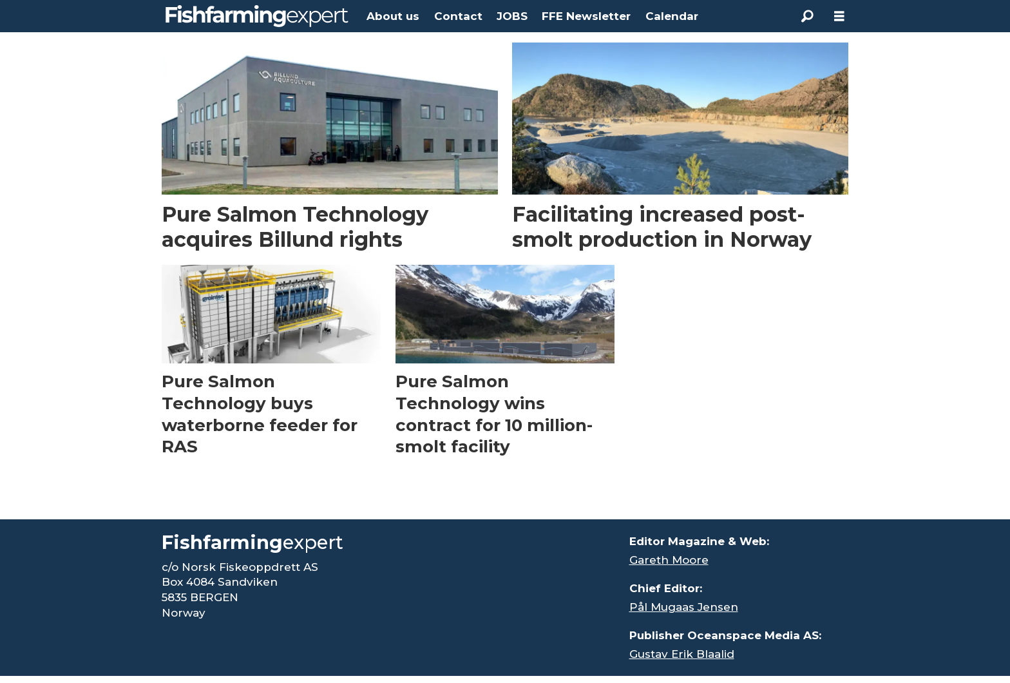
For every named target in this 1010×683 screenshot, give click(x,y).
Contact (458, 16)
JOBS (512, 16)
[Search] (807, 16)
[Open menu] (839, 16)
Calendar (671, 16)
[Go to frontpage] (257, 16)
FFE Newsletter (586, 16)
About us (393, 16)
